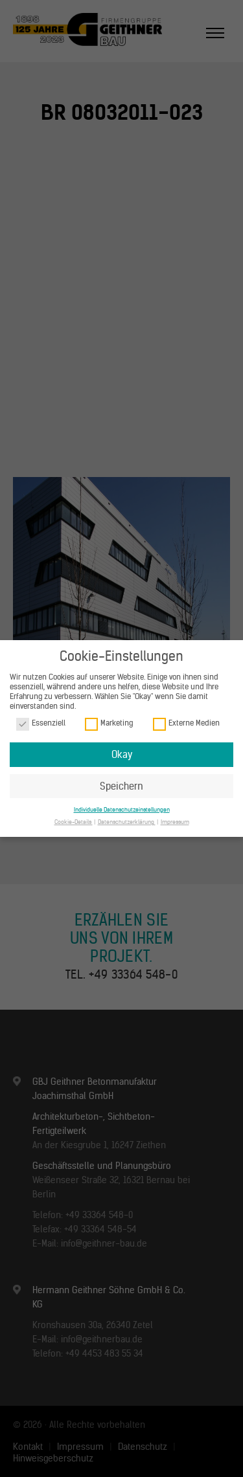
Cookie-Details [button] (73, 821)
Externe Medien (186, 723)
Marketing (109, 723)
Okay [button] (121, 754)
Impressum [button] (175, 821)
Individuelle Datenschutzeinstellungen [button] (122, 809)
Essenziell (40, 723)
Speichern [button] (121, 786)
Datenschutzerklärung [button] (127, 821)
